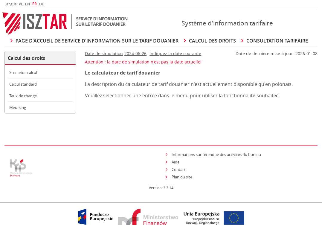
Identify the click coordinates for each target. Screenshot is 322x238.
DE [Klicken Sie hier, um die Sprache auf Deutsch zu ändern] (41, 3)
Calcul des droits (212, 40)
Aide (175, 162)
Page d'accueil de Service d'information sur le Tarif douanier (97, 40)
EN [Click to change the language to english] (27, 3)
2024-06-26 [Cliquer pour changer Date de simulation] (135, 53)
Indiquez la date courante (175, 53)
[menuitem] (21, 4)
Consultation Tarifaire (277, 40)
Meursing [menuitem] (17, 107)
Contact (179, 169)
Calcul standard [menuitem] (23, 84)
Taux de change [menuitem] (23, 95)
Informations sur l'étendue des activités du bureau (216, 154)
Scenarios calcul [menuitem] (23, 72)
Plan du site (182, 177)
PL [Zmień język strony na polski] (21, 3)
